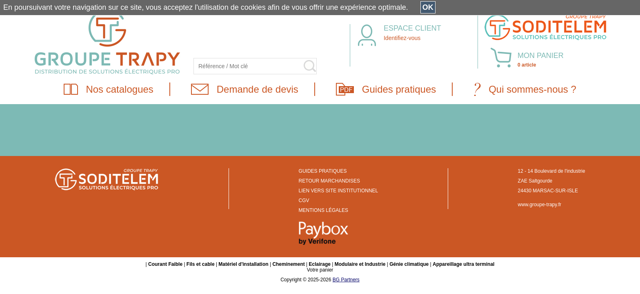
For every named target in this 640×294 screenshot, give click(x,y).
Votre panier (320, 270)
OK (427, 7)
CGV (304, 200)
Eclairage (320, 264)
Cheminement (288, 264)
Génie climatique (409, 264)
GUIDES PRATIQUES (323, 171)
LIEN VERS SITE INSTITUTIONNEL (338, 191)
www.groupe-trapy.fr (539, 204)
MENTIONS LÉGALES (323, 210)
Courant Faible (165, 264)
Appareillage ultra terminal (463, 264)
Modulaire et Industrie (360, 264)
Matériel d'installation (243, 264)
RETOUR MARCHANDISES (329, 181)
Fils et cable (201, 264)
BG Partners (346, 280)
